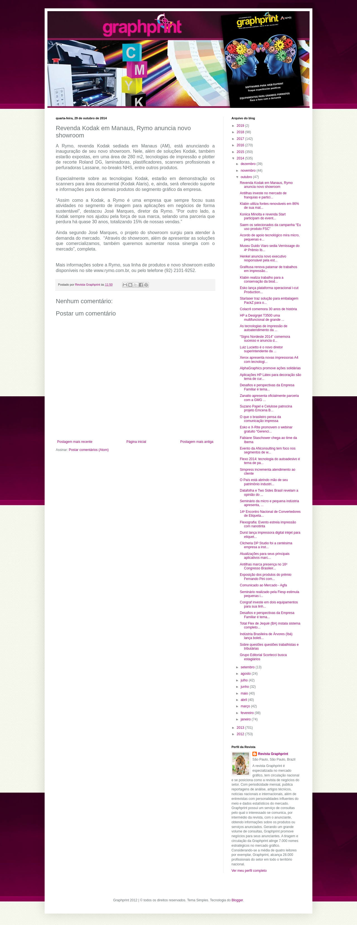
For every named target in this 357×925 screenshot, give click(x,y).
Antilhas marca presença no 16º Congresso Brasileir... (263, 566)
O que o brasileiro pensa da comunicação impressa (260, 419)
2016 (241, 145)
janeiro (246, 719)
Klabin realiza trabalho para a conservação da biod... (261, 279)
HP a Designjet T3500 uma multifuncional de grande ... (262, 317)
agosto (246, 674)
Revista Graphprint (273, 754)
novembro (249, 171)
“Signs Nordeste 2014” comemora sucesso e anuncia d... (265, 339)
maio (245, 693)
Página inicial (136, 442)
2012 (241, 734)
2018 (241, 132)
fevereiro (248, 713)
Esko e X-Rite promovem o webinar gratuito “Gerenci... (266, 429)
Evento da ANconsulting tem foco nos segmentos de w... (267, 450)
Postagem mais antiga (196, 442)
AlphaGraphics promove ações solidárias (270, 368)
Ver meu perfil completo (249, 871)
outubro (247, 177)
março (246, 706)
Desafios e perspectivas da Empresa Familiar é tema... (267, 387)
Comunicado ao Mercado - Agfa (263, 585)
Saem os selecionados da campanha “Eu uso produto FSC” (270, 227)
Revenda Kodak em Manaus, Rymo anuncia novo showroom (266, 185)
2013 (241, 728)
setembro (248, 667)
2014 (241, 158)
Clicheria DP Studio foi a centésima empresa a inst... (266, 545)
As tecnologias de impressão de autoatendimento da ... (263, 328)
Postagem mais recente (74, 442)
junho (245, 687)
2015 (241, 152)
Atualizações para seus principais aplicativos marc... (265, 556)
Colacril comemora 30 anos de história (268, 309)
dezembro (249, 164)
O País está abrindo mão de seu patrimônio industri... (264, 482)
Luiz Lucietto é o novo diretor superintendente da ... (261, 349)
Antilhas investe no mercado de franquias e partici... (263, 195)
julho (245, 680)
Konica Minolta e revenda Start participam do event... (263, 216)
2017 (241, 139)
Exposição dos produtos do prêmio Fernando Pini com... (265, 577)
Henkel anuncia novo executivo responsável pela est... (263, 258)
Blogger (237, 900)
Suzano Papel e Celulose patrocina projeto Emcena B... (266, 408)
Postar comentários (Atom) (89, 450)
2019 (241, 126)
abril (244, 700)
